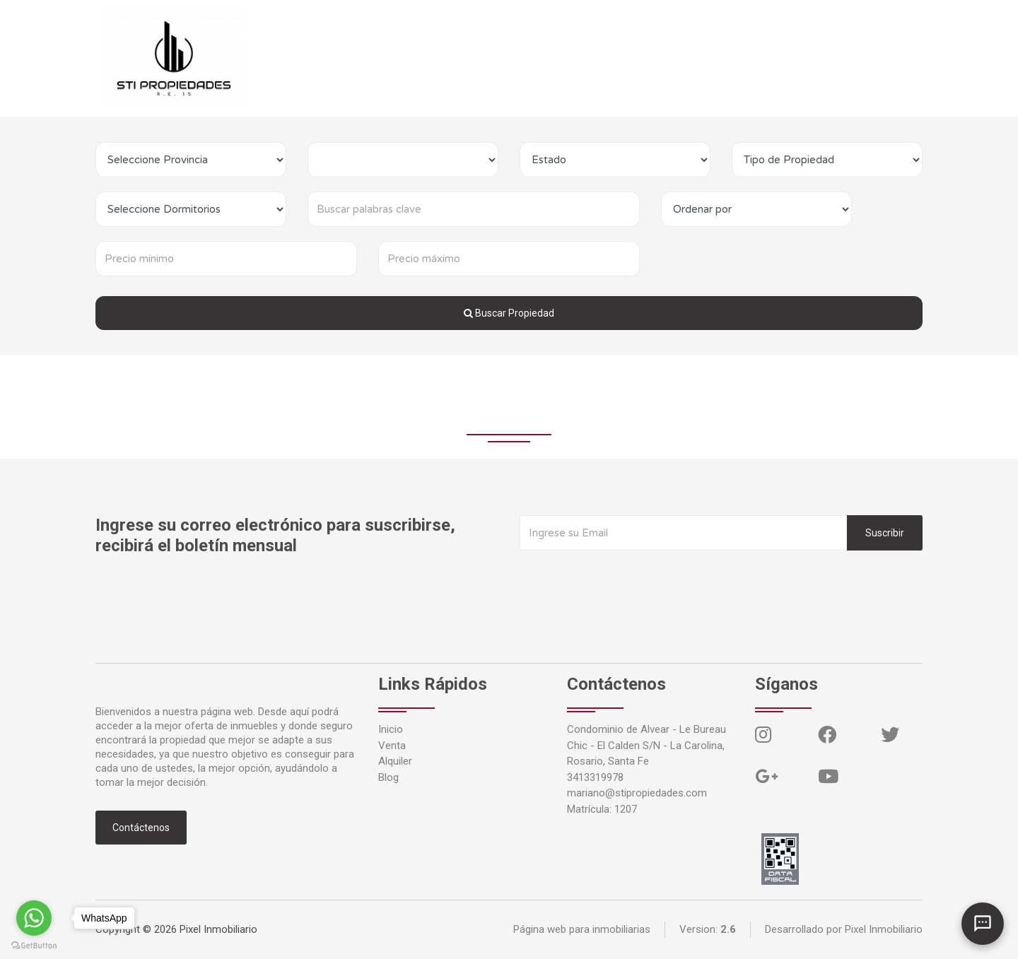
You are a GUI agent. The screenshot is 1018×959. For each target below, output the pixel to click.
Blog (438, 57)
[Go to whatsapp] (34, 918)
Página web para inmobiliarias (581, 929)
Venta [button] (329, 57)
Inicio (282, 57)
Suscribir (884, 533)
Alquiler (395, 761)
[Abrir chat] (982, 923)
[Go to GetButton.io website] (34, 945)
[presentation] (627, 578)
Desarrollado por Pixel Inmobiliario (844, 929)
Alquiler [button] (386, 57)
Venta (392, 745)
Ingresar (559, 57)
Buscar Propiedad (509, 313)
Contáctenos (492, 57)
